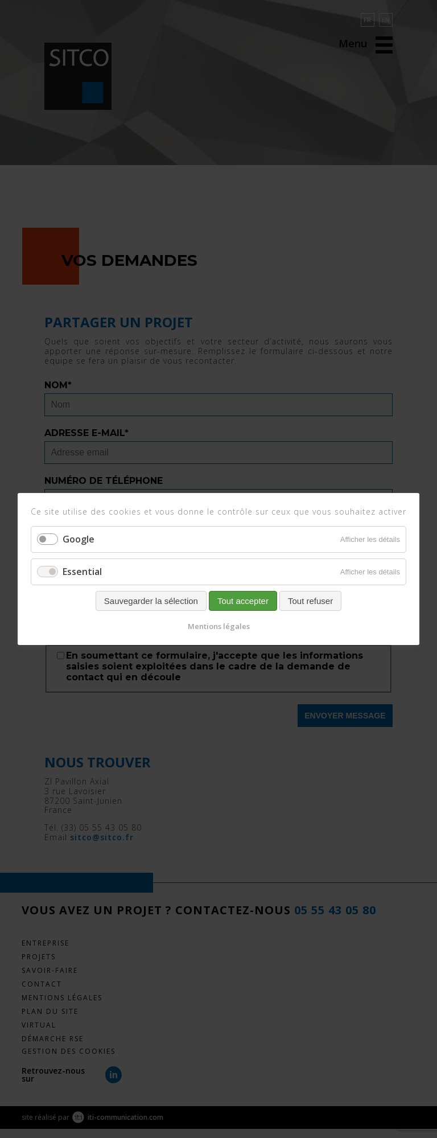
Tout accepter (243, 601)
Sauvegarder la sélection (151, 601)
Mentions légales (219, 626)
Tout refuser (310, 601)
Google (78, 539)
